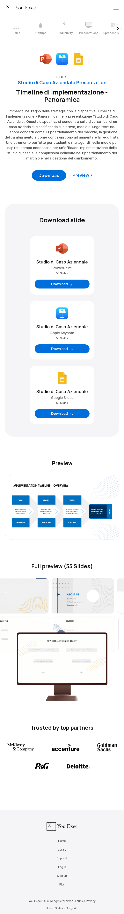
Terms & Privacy (85, 901)
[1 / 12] (16, 28)
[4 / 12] (88, 28)
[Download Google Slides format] (78, 58)
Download (49, 175)
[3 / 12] (64, 28)
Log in (62, 867)
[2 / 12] (40, 28)
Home (62, 840)
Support (62, 858)
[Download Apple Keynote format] (62, 58)
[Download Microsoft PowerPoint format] (46, 58)
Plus (62, 884)
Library (62, 849)
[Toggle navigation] (116, 8)
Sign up (62, 875)
